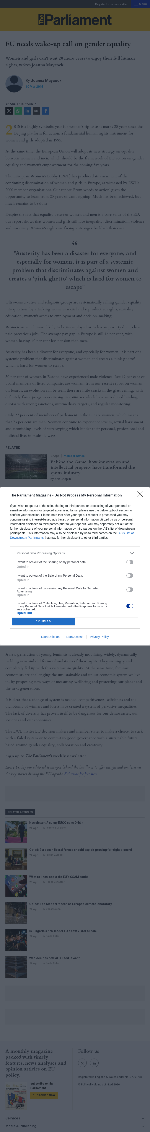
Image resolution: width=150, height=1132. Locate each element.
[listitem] (75, 553)
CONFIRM (44, 621)
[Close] (141, 495)
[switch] (129, 562)
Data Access (74, 637)
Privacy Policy (99, 637)
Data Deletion (50, 637)
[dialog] (75, 566)
